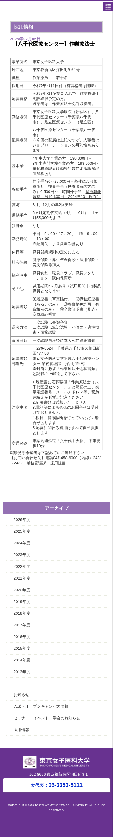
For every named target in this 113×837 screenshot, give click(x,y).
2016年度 (22, 636)
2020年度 (22, 590)
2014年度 (22, 660)
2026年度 (22, 519)
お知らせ (21, 694)
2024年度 (22, 543)
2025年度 (22, 531)
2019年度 (22, 601)
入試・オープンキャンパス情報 (41, 706)
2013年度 (22, 672)
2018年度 (22, 613)
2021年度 (22, 578)
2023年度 (22, 554)
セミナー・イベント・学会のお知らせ (47, 718)
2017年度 (22, 625)
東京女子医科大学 (58, 8)
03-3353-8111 (56, 785)
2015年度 (22, 648)
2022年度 (22, 566)
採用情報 (21, 729)
